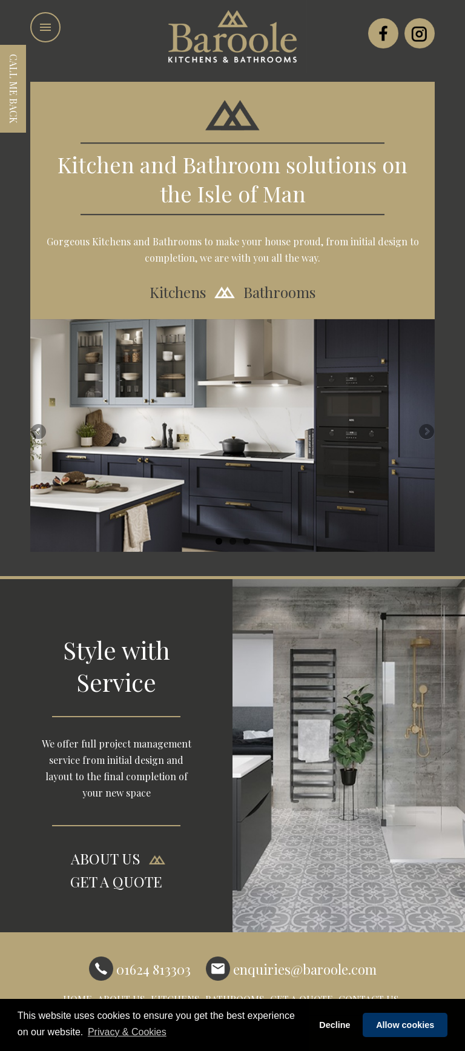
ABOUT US (105, 858)
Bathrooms (279, 292)
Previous (39, 432)
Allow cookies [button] (405, 1025)
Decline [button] (334, 1025)
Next (426, 432)
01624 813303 (140, 969)
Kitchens (178, 292)
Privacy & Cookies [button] (127, 1032)
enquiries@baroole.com (291, 969)
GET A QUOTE (116, 882)
